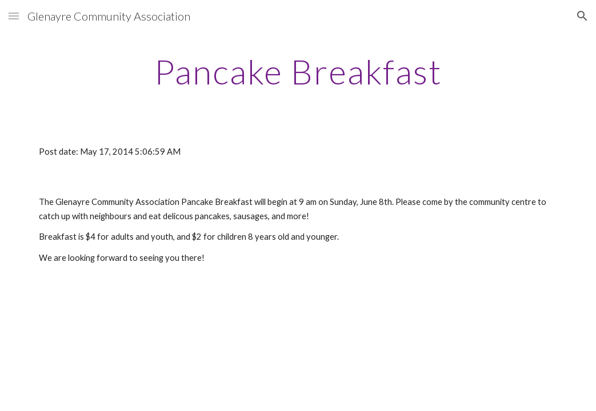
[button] (13, 15)
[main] (298, 71)
